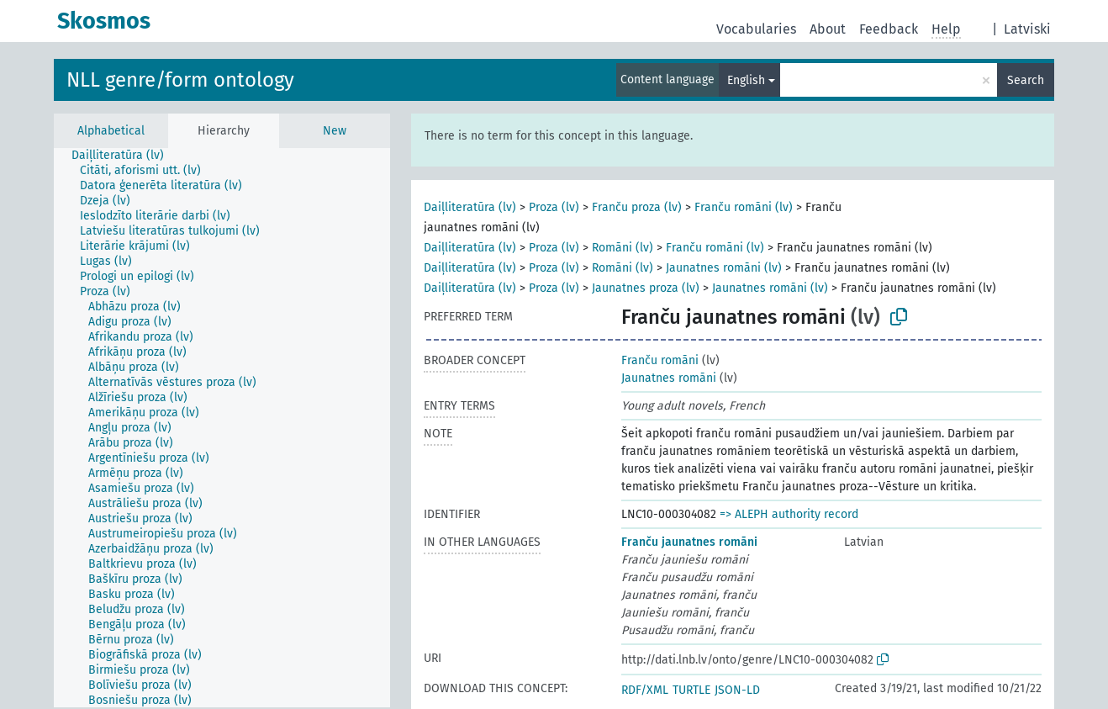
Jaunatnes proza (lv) (645, 288)
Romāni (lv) (622, 248)
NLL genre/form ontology (180, 80)
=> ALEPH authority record (789, 514)
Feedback (888, 29)
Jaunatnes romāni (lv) (724, 268)
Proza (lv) (554, 207)
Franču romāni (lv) (743, 207)
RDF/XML (644, 690)
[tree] (222, 427)
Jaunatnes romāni (668, 378)
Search (1025, 80)
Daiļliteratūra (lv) (470, 207)
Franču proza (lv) (637, 207)
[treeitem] (125, 155)
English (746, 80)
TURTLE (691, 690)
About (828, 29)
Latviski (1027, 29)
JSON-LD (737, 690)
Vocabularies (756, 29)
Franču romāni (660, 360)
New (334, 131)
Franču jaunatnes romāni (689, 542)
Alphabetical (111, 131)
